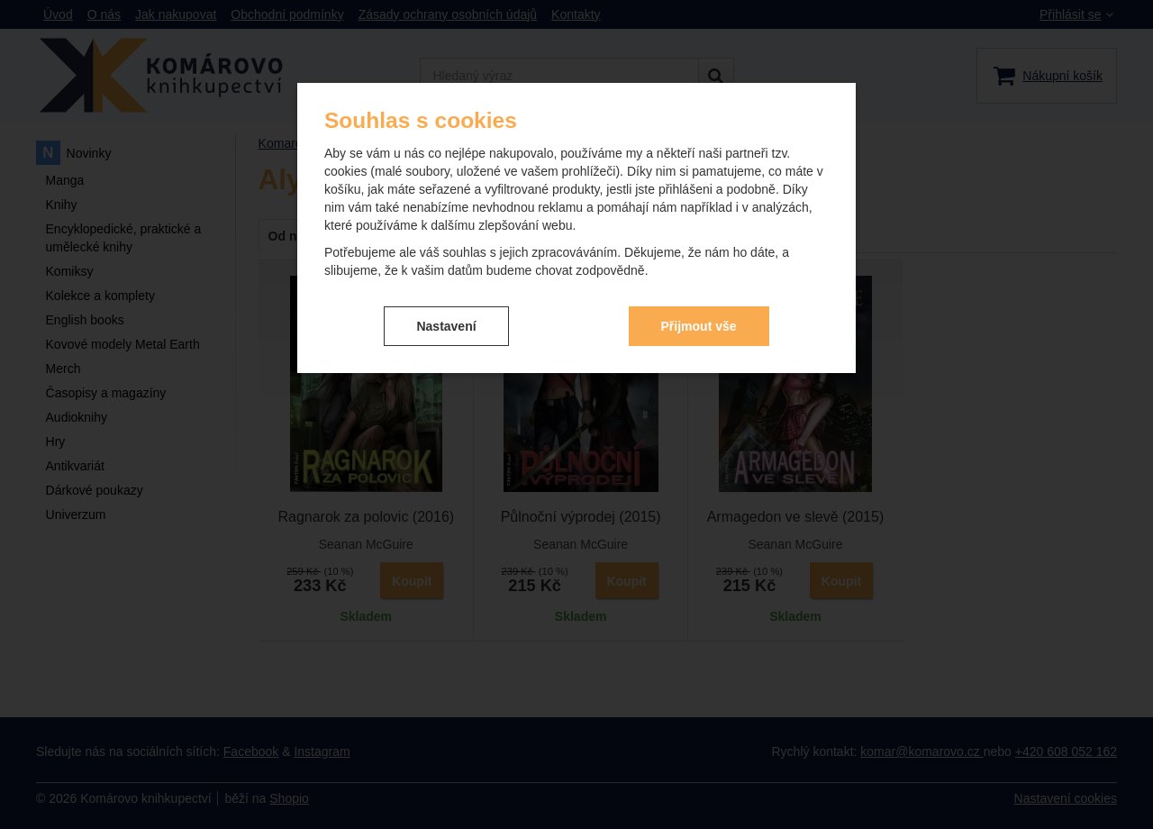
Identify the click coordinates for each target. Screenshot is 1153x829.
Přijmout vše (699, 326)
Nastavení (446, 326)
